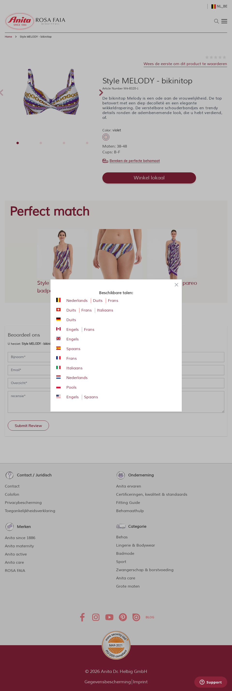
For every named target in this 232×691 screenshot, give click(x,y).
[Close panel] (176, 284)
